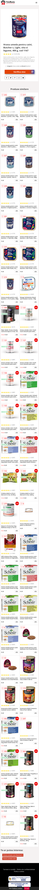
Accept (27, 888)
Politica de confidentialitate (26, 869)
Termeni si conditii (9, 869)
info (17, 119)
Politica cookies (19, 871)
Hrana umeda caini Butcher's (12, 855)
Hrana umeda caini (9, 859)
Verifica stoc (23, 72)
